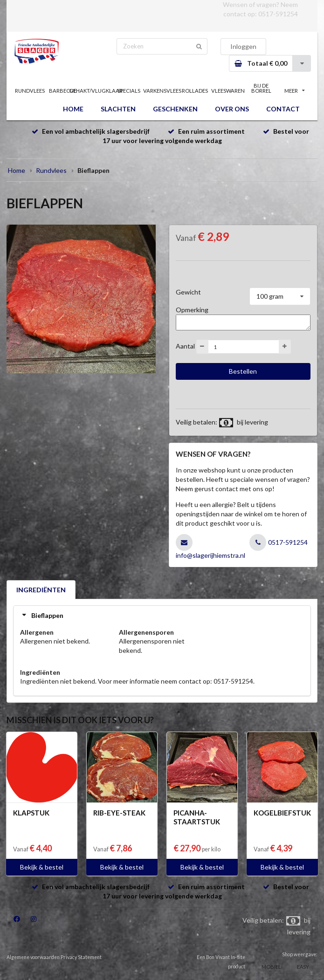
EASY (303, 967)
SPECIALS (128, 91)
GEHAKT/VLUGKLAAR (95, 91)
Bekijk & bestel (41, 867)
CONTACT (283, 109)
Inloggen (243, 46)
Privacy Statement (81, 957)
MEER (294, 91)
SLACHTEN (118, 109)
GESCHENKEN (175, 109)
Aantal (185, 346)
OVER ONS (232, 109)
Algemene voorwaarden (33, 957)
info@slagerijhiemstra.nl (210, 555)
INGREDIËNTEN (41, 590)
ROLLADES (195, 91)
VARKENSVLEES (162, 91)
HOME (73, 109)
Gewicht (188, 292)
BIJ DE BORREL (261, 88)
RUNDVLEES (30, 91)
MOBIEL (271, 967)
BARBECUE (62, 91)
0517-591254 (278, 14)
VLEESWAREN (228, 91)
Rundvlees (51, 170)
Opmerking (192, 310)
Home (16, 170)
